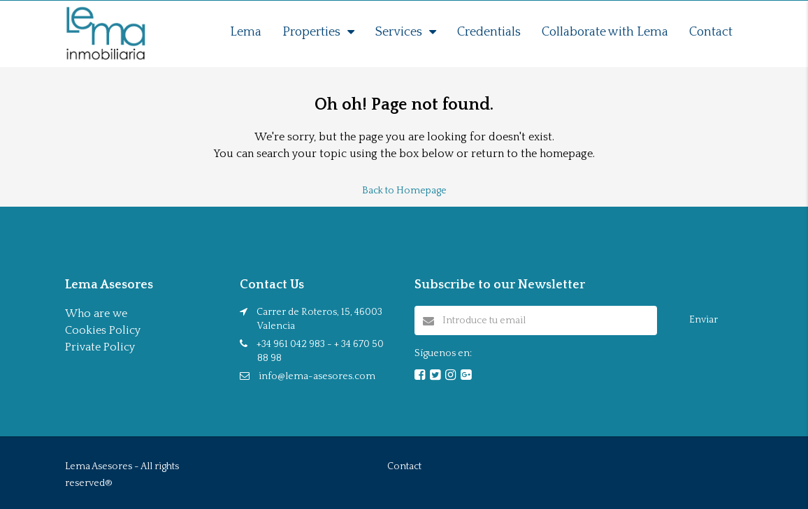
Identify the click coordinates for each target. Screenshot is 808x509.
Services (398, 32)
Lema (245, 32)
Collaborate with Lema (605, 32)
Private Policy (100, 347)
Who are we (96, 313)
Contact (711, 32)
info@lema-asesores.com (317, 376)
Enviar (703, 319)
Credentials (489, 32)
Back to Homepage (404, 190)
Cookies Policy (102, 330)
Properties (311, 32)
